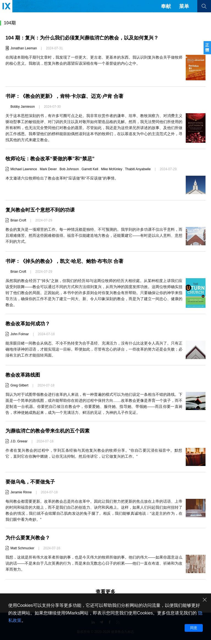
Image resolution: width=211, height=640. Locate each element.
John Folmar (19, 334)
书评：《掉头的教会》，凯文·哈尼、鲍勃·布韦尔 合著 (64, 261)
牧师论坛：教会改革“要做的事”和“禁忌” (50, 158)
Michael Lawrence (23, 169)
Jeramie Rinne (21, 492)
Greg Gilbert (19, 385)
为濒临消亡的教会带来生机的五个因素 (47, 431)
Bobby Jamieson (22, 107)
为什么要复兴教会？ (27, 538)
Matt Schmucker (22, 548)
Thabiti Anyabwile (138, 169)
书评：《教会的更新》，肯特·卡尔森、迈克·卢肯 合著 (64, 96)
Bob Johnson (69, 169)
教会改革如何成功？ (27, 323)
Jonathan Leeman (23, 48)
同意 (193, 628)
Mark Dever (48, 169)
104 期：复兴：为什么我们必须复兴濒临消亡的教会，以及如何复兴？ (82, 38)
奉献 (166, 6)
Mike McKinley (111, 169)
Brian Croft (18, 220)
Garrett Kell (90, 169)
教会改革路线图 (22, 375)
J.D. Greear (18, 441)
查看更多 (105, 592)
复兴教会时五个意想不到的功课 (40, 210)
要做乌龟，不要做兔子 (30, 482)
